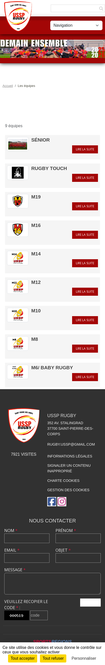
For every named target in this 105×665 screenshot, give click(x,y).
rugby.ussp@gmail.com (71, 444)
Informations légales (69, 456)
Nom (11, 530)
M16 (36, 225)
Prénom (66, 530)
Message (15, 570)
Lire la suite (85, 149)
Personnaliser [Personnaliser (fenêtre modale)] (84, 658)
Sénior (40, 140)
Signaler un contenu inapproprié (69, 468)
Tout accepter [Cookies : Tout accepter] (23, 658)
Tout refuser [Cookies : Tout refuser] (53, 658)
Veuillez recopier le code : (26, 604)
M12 (36, 282)
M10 (36, 310)
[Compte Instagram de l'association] (61, 501)
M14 (36, 253)
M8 (34, 339)
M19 (36, 197)
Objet (63, 550)
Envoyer (90, 602)
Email (12, 550)
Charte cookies (63, 481)
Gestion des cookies (68, 490)
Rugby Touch (49, 168)
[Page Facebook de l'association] (51, 501)
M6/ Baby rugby (52, 367)
